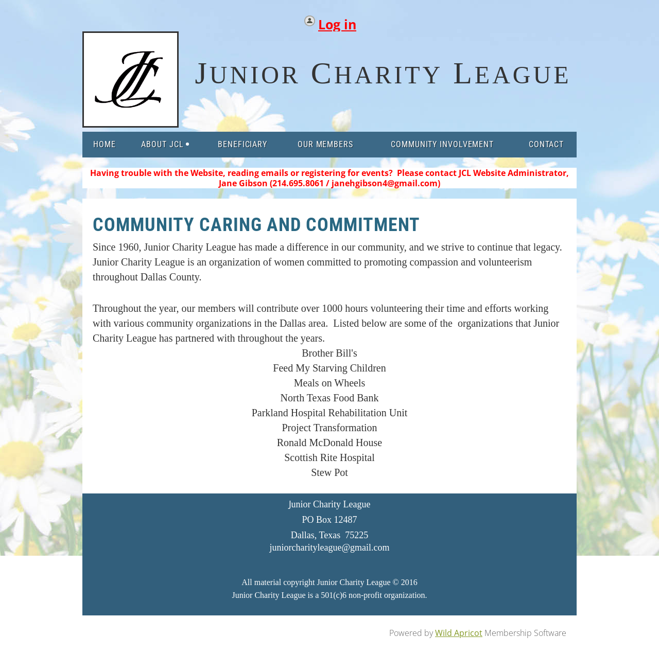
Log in (337, 21)
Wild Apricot (458, 633)
